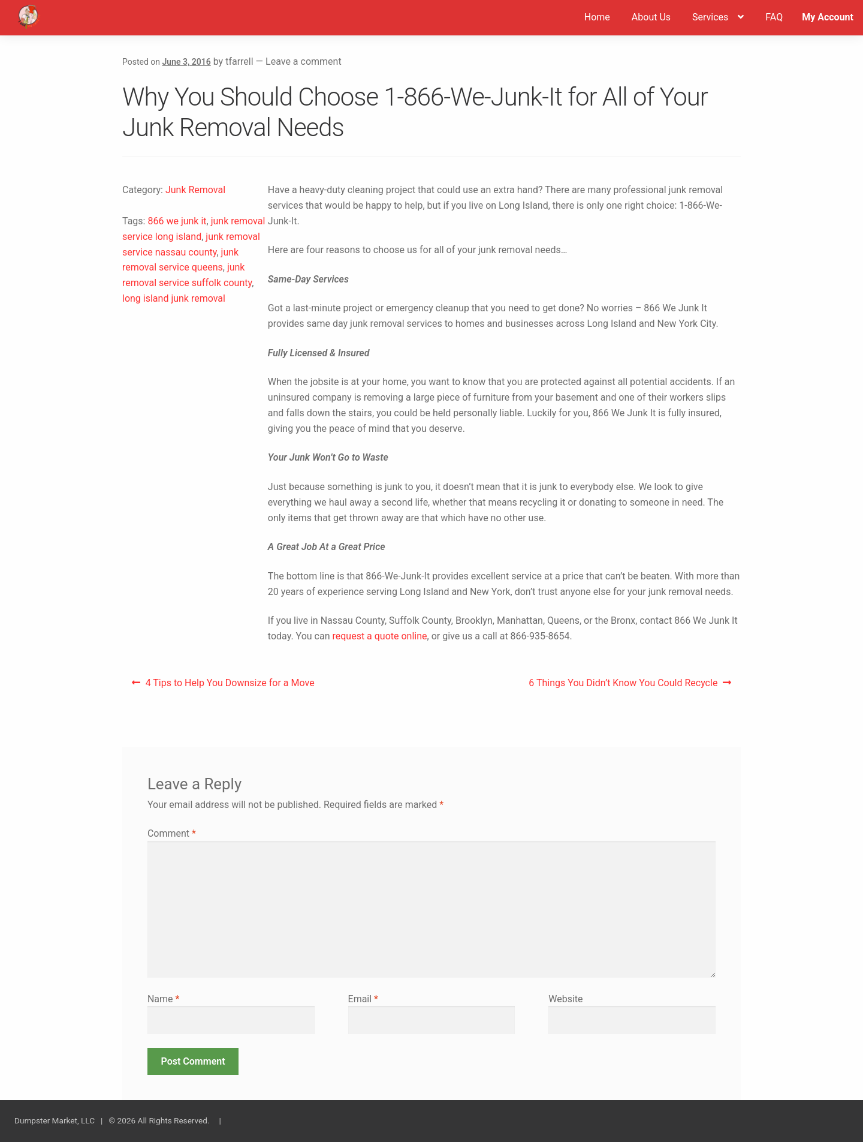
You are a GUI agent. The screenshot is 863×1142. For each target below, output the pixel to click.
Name (163, 999)
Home (597, 17)
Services (710, 17)
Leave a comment (303, 61)
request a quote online (379, 636)
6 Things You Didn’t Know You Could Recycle (622, 686)
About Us (651, 17)
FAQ (774, 17)
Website (565, 999)
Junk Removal (195, 190)
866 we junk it (176, 221)
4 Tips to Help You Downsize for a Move (230, 686)
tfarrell (239, 61)
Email (363, 999)
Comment (171, 833)
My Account (827, 17)
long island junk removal (173, 298)
